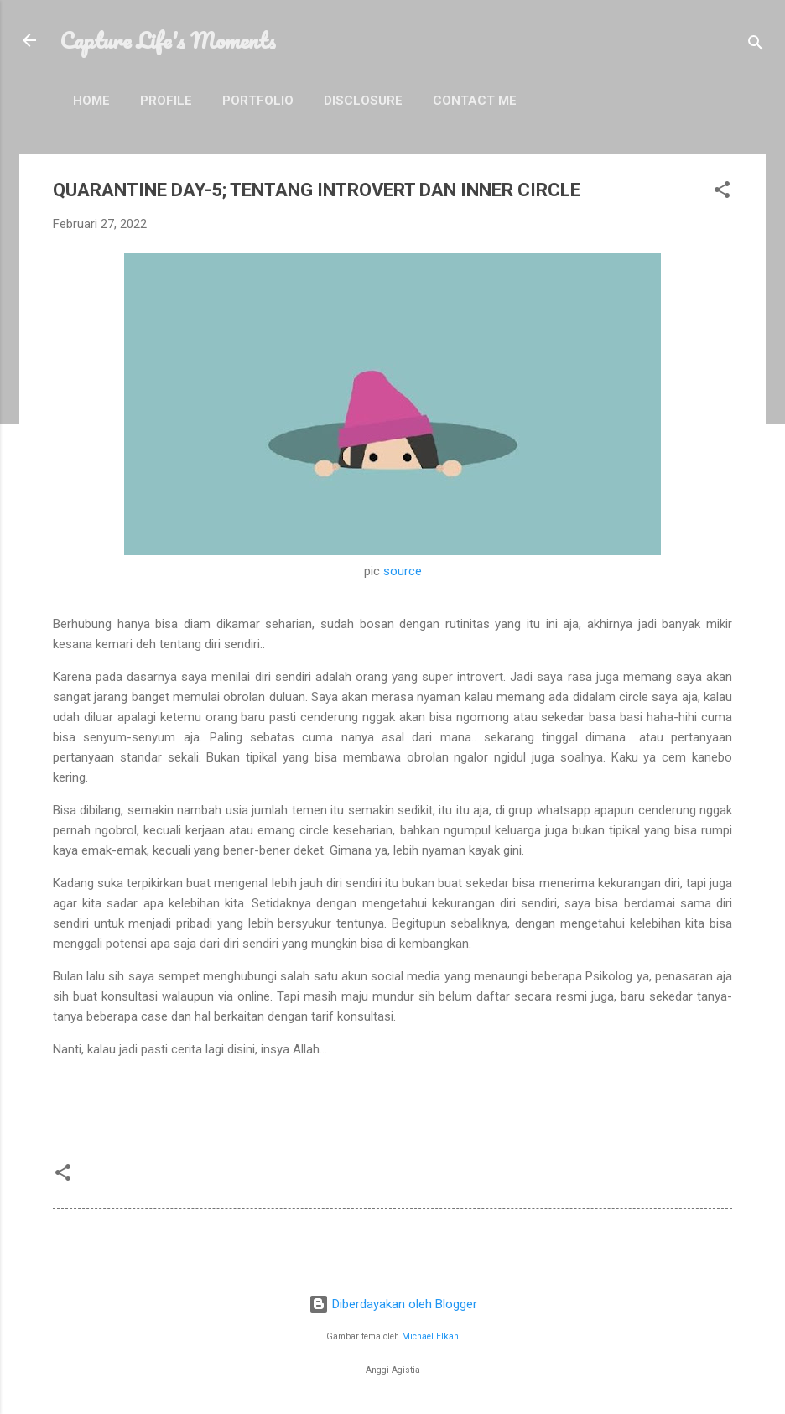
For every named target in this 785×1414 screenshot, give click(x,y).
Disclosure (363, 100)
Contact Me (475, 100)
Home (91, 100)
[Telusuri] (756, 45)
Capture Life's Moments (168, 40)
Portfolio (258, 100)
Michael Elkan (430, 1336)
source (402, 571)
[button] (722, 192)
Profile (166, 100)
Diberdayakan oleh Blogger (393, 1304)
